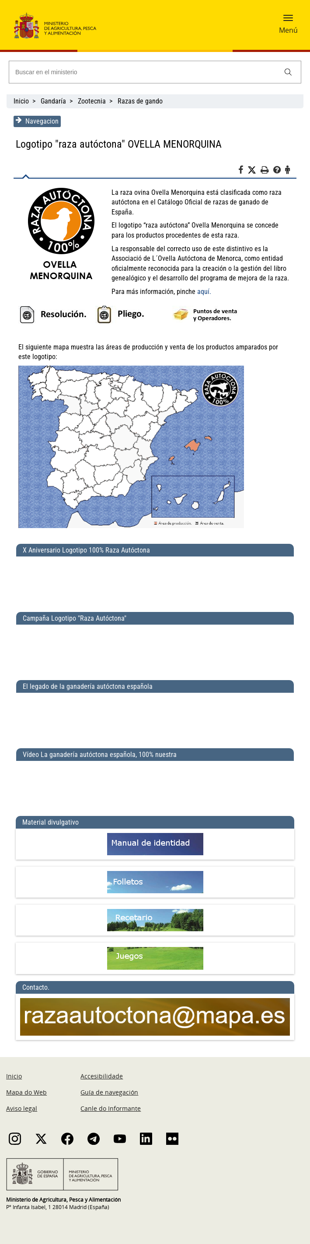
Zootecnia (92, 101)
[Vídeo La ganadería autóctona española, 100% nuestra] (155, 775)
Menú (288, 30)
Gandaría (53, 101)
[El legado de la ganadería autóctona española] (155, 707)
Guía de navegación (109, 1082)
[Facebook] (243, 171)
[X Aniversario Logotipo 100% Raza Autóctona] (155, 571)
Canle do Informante (110, 1099)
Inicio (21, 101)
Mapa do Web (26, 1082)
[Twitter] (254, 170)
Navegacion (36, 121)
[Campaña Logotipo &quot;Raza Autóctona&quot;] (155, 639)
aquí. (204, 281)
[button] (288, 20)
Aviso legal (21, 1099)
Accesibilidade (101, 1066)
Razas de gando (140, 101)
